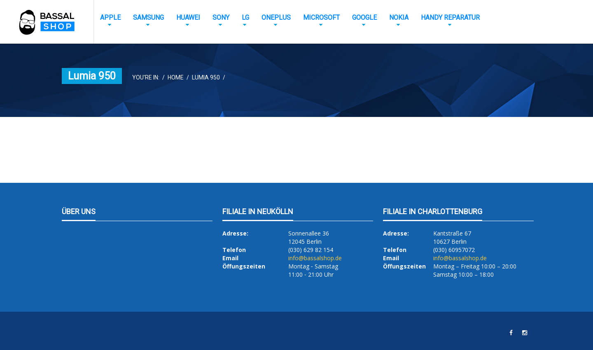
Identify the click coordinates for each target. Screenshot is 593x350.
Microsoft (321, 17)
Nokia (399, 17)
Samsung (148, 17)
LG (245, 17)
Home (176, 77)
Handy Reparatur (450, 17)
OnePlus (276, 17)
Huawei (188, 17)
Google (364, 17)
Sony (220, 17)
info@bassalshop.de (315, 258)
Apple (110, 17)
